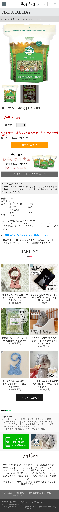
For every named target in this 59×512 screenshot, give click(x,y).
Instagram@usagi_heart (12, 502)
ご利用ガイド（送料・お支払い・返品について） (26, 236)
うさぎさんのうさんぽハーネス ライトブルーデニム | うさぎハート (15, 384)
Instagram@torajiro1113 (14, 505)
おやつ (15, 420)
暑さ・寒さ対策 (45, 422)
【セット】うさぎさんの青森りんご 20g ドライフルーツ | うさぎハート (44, 384)
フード (7, 420)
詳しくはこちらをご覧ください (16, 138)
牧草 (12, 19)
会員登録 (49, 4)
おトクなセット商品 (36, 429)
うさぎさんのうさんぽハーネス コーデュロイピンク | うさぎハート (15, 298)
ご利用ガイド (20, 493)
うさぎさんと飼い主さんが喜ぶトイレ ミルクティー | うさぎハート (44, 341)
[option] (29, 53)
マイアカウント (39, 4)
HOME (4, 19)
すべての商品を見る (29, 398)
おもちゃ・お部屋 (43, 420)
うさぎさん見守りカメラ (14, 429)
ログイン (44, 4)
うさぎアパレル (28, 427)
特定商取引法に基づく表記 (40, 493)
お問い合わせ (7, 493)
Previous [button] (1, 53)
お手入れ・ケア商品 (28, 422)
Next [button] (57, 53)
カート (55, 4)
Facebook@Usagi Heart (34, 502)
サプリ (30, 420)
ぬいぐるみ (30, 424)
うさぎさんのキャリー (13, 424)
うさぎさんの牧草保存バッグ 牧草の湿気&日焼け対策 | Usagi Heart (44, 298)
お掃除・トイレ (10, 422)
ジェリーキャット (11, 427)
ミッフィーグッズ (45, 424)
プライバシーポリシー (13, 496)
